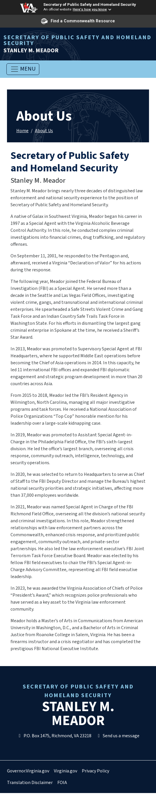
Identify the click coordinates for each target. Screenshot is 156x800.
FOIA (62, 782)
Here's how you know (90, 9)
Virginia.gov (65, 771)
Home (22, 131)
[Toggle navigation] (22, 69)
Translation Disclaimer (30, 782)
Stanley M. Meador (78, 44)
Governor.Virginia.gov (28, 771)
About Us (44, 131)
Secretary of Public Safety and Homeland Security (89, 4)
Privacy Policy (95, 771)
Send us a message (117, 736)
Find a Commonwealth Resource (78, 21)
